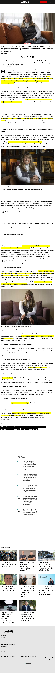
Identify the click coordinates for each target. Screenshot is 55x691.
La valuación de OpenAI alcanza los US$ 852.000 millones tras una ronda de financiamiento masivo (46, 590)
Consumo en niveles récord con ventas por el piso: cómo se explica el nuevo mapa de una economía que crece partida (29, 465)
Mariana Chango (14, 429)
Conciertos (9, 426)
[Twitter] (48, 657)
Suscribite (44, 2)
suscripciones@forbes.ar (6, 648)
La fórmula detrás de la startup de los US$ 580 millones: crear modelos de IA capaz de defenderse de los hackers (27, 591)
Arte (2, 426)
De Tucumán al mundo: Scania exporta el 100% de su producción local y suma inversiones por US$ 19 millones (27, 616)
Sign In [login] (51, 2)
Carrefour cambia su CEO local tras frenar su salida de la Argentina (8, 588)
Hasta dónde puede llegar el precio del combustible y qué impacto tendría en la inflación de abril (45, 566)
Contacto (14, 656)
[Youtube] (52, 657)
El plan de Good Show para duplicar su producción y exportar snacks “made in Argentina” (27, 566)
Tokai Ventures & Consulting (29, 429)
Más (29, 457)
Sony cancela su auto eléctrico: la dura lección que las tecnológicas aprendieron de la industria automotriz (7, 617)
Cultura (16, 426)
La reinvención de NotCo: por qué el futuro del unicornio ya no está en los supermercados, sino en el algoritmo (30, 489)
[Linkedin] (49, 659)
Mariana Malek (4, 53)
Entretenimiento (32, 426)
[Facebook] (45, 657)
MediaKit (3, 656)
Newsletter (8, 656)
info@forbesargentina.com (9, 641)
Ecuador (23, 426)
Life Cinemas (4, 429)
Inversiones (42, 426)
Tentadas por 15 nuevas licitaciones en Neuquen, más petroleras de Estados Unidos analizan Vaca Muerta (30, 513)
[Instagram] (50, 657)
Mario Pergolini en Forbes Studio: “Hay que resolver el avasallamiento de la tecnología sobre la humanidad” (30, 477)
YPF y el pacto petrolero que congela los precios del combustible (8, 564)
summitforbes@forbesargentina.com (8, 644)
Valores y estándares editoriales (23, 656)
